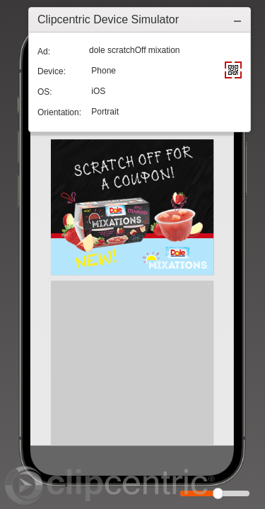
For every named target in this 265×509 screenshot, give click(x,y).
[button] (237, 19)
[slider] (218, 493)
